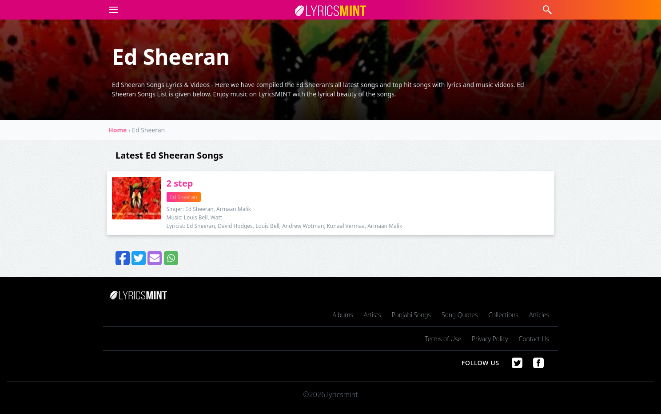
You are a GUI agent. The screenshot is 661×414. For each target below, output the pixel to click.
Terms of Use (443, 338)
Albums (343, 314)
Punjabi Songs (411, 314)
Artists (372, 314)
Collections (503, 314)
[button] (112, 9)
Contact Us (534, 338)
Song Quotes (460, 314)
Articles (539, 314)
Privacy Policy (490, 338)
